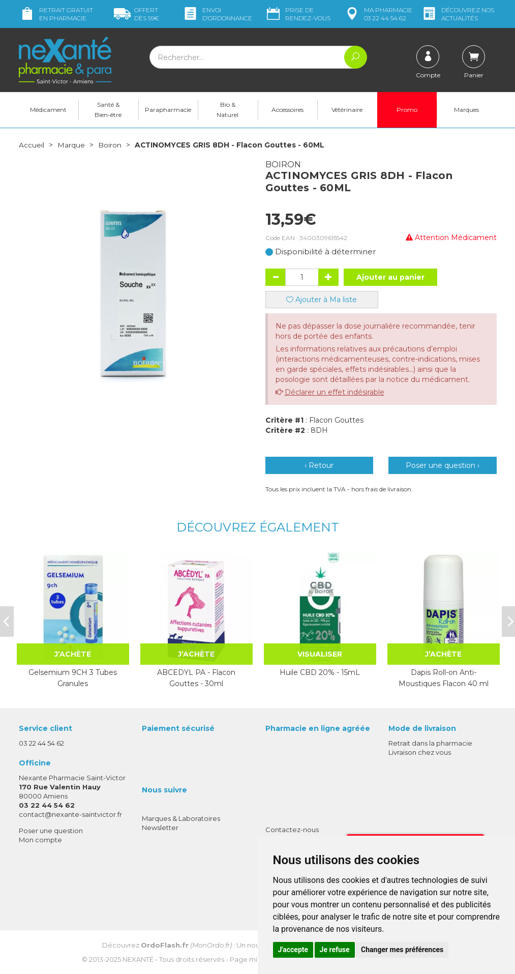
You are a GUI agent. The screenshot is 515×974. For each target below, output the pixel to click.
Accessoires (287, 109)
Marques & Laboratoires (181, 818)
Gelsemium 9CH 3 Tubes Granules (72, 677)
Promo (407, 109)
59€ (136, 14)
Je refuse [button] (335, 950)
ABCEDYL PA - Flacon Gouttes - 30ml (196, 677)
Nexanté (138, 959)
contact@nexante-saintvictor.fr (70, 814)
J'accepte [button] (293, 950)
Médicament (48, 109)
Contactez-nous (292, 829)
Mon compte (40, 839)
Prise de (297, 14)
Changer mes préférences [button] (402, 950)
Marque (71, 145)
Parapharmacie (168, 109)
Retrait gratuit (56, 14)
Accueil (31, 145)
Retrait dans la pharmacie (430, 743)
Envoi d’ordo (217, 14)
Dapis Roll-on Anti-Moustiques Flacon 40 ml (444, 677)
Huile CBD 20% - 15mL (320, 671)
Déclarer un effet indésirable (334, 391)
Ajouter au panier (390, 276)
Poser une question (51, 830)
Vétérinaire (346, 109)
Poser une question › (442, 464)
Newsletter (160, 827)
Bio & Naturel (227, 110)
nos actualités (457, 14)
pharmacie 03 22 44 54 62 (378, 14)
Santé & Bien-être (108, 110)
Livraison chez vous (419, 752)
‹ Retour (319, 464)
